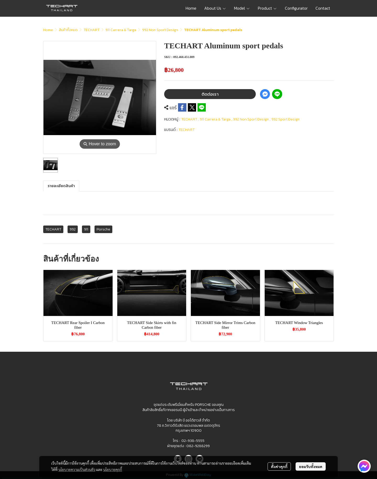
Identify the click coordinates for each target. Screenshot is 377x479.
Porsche (103, 229)
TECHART (91, 30)
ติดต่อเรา (210, 94)
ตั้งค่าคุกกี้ (279, 466)
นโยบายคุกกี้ (112, 469)
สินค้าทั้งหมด (68, 30)
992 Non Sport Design (160, 30)
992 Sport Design (285, 119)
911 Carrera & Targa (121, 30)
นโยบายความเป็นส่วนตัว (76, 469)
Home (48, 30)
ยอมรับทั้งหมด (310, 466)
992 (73, 229)
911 (86, 229)
